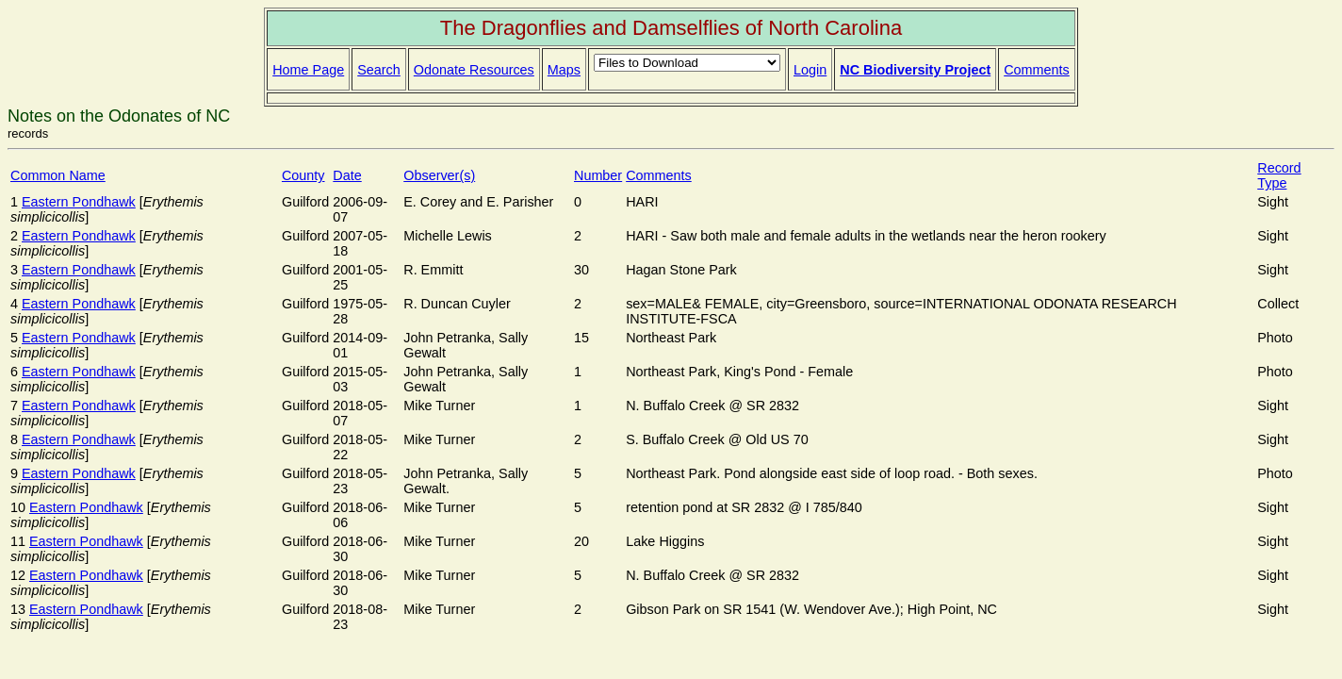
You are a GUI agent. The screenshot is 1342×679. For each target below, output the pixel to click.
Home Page (308, 69)
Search (379, 69)
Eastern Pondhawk (79, 201)
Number (598, 175)
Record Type (1279, 175)
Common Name (58, 175)
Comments (1037, 69)
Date (347, 175)
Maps (564, 69)
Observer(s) (439, 175)
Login (810, 69)
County (303, 175)
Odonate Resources (474, 69)
